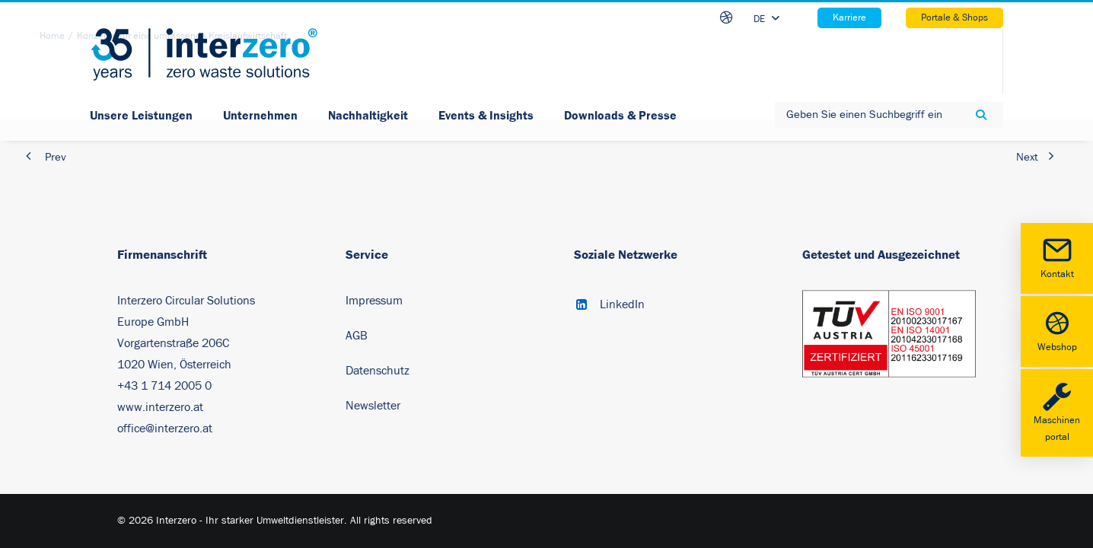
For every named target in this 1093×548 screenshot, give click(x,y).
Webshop (1057, 329)
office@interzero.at (164, 428)
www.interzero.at (160, 407)
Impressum (374, 301)
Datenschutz (377, 371)
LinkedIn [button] (622, 304)
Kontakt (1057, 256)
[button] (581, 306)
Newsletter (373, 406)
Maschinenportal (1057, 412)
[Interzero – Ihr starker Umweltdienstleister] (204, 54)
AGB (357, 336)
